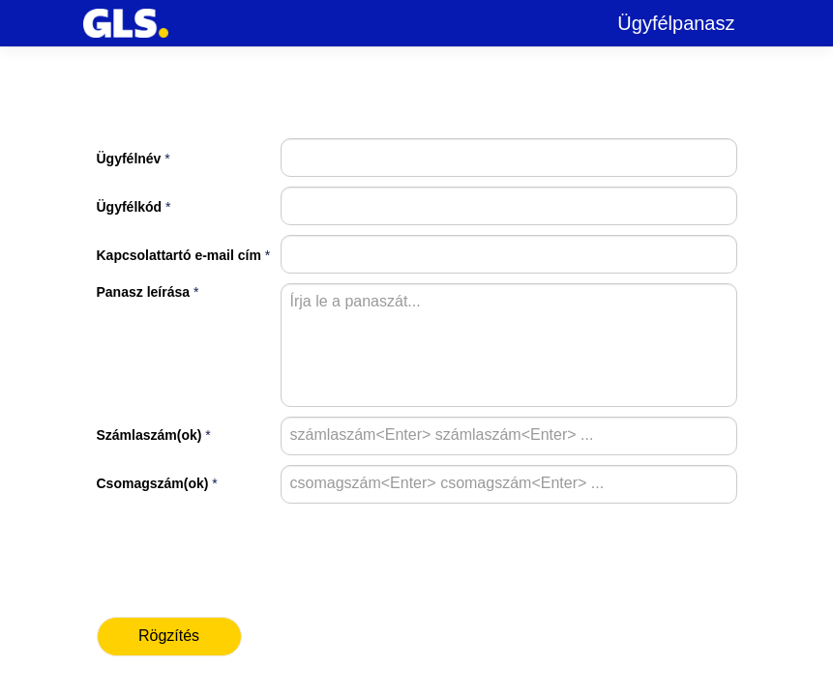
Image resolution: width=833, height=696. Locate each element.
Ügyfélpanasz (675, 23)
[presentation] (210, 542)
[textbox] (509, 157)
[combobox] (301, 434)
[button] (169, 636)
